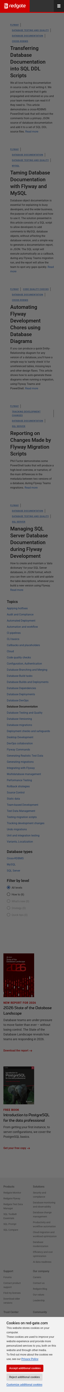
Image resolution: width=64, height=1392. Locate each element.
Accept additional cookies (25, 1368)
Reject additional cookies (24, 1377)
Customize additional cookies (24, 1384)
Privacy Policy (29, 1359)
